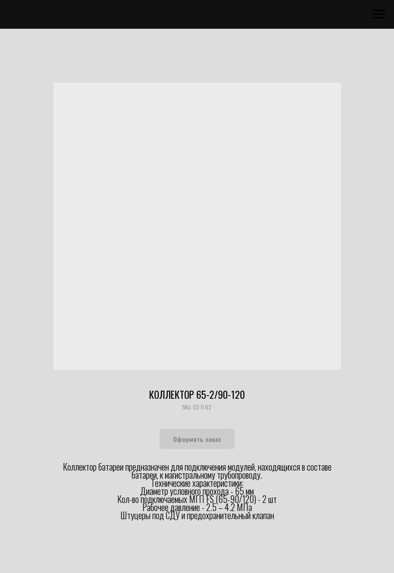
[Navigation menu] (378, 14)
